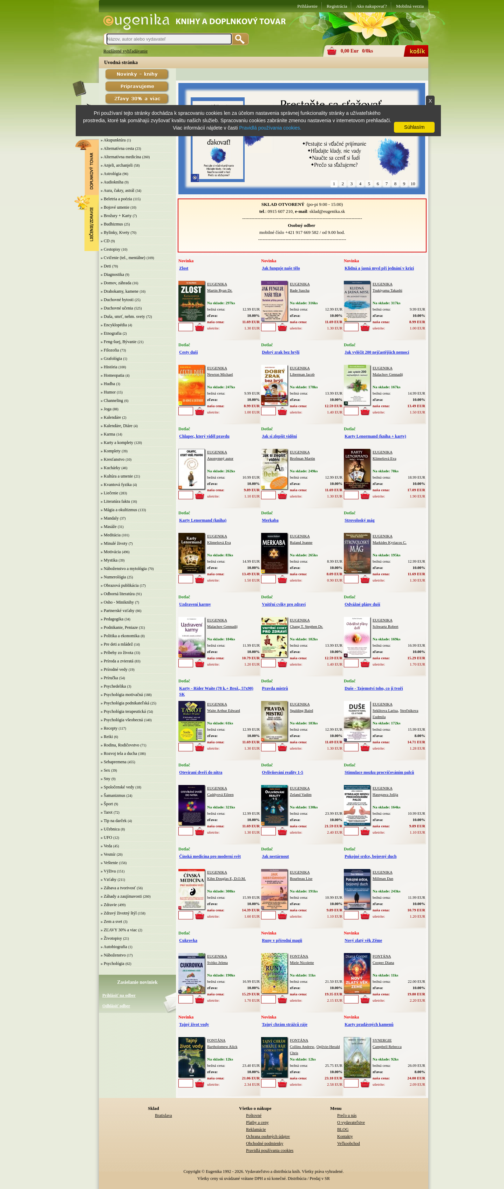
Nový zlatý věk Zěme (363, 940)
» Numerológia (113, 577)
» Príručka (109, 677)
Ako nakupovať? (371, 6)
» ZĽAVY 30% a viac (119, 929)
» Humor (108, 392)
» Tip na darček (114, 820)
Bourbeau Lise (301, 878)
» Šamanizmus (113, 795)
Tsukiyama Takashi (387, 290)
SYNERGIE (382, 1040)
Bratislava (163, 1115)
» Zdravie (109, 904)
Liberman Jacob (302, 374)
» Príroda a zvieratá (117, 661)
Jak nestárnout (275, 856)
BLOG (343, 1129)
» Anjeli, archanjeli (117, 165)
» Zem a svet (111, 921)
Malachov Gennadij (388, 374)
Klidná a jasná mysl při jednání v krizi (379, 268)
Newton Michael (220, 374)
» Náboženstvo (113, 955)
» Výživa (108, 871)
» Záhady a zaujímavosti (121, 896)
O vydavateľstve (351, 1122)
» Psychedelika (113, 686)
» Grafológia (111, 358)
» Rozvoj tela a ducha (119, 753)
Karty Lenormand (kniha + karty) (375, 436)
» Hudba (108, 383)
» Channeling (112, 400)
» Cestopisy (110, 249)
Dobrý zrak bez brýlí (280, 352)
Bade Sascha (299, 290)
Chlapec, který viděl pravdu (204, 436)
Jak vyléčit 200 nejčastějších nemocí (377, 352)
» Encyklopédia (114, 324)
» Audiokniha (112, 182)
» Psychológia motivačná (122, 694)
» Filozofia (110, 350)
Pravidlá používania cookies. (270, 128)
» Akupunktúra (113, 140)
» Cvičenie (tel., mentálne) (123, 257)
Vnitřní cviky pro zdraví (284, 604)
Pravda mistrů (275, 688)
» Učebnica (110, 829)
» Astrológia (111, 173)
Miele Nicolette (302, 962)
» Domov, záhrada (116, 282)
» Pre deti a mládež (117, 644)
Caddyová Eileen (220, 794)
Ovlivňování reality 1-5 (282, 772)
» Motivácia (111, 551)
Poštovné (253, 1115)
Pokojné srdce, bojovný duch (370, 856)
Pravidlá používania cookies (269, 1150)
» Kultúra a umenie (117, 476)
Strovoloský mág (359, 520)
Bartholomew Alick (222, 1046)
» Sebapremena (114, 761)
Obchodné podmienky (264, 1143)
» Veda (106, 845)
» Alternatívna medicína (121, 156)
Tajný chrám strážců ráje (284, 1024)
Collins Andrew (302, 1046)
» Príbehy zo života (117, 652)
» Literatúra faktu (115, 501)
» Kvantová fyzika (116, 484)
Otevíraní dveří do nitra (200, 772)
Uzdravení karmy (195, 604)
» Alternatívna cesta (117, 148)
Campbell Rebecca (387, 1046)
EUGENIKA (217, 284)
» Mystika (109, 560)
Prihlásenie (307, 6)
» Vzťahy (108, 879)
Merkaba (270, 520)
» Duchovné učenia (117, 308)
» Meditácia (111, 535)
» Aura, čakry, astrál (117, 190)
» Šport (107, 803)
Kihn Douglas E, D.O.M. (226, 878)
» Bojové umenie (115, 207)
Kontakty (345, 1136)
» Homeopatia (112, 375)
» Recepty (109, 728)
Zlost (183, 268)
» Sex (105, 770)
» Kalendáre (111, 417)
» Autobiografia (114, 946)
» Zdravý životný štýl (119, 913)
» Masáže (109, 526)
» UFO (106, 837)
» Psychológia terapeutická (123, 711)
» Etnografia (111, 333)
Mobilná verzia (410, 6)
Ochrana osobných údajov (268, 1136)
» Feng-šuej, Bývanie (118, 341)
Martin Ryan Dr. (219, 290)
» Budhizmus (112, 224)
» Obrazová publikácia (120, 585)
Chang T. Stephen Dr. (306, 626)
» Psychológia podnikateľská (125, 703)
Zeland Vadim (301, 794)
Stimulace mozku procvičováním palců (379, 772)
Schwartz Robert (386, 626)
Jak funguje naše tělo (281, 268)
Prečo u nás (346, 1115)
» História (109, 366)
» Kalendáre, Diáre (116, 425)
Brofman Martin (302, 458)
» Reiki (107, 736)
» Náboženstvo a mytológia (124, 568)
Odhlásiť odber (116, 1005)
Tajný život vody (194, 1024)
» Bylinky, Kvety (115, 232)
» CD (105, 240)
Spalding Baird (301, 710)
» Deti (106, 266)
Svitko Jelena (217, 962)
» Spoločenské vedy (117, 787)
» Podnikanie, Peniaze (119, 627)
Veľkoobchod (348, 1143)
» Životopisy (111, 938)
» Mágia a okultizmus (119, 509)
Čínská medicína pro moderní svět (210, 856)
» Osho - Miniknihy (117, 602)
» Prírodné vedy (114, 669)
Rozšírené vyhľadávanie (125, 51)
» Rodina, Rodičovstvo (120, 745)
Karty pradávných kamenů (369, 1024)
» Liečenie (109, 493)
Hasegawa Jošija (385, 794)
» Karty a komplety (117, 442)
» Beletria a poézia (116, 198)
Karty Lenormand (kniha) (202, 520)
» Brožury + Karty (116, 215)
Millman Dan (383, 878)
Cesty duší (188, 352)
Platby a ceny (257, 1122)
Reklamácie (256, 1129)
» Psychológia (112, 963)
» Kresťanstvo (112, 459)
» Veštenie (109, 862)
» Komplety (111, 451)
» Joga (106, 408)
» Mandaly (110, 518)
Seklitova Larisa (385, 710)
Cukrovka (188, 940)
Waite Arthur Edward (223, 710)
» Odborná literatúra (118, 593)
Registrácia (337, 6)
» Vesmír (108, 854)
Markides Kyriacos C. (390, 542)
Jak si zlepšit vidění (279, 436)
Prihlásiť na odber (119, 995)
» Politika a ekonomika (120, 635)
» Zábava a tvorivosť (118, 887)
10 (413, 183)
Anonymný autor (220, 458)
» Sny (105, 778)
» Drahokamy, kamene (119, 291)
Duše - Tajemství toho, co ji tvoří (374, 688)
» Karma (108, 434)
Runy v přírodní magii (282, 940)
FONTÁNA (299, 956)
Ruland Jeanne (301, 542)
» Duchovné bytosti (117, 299)
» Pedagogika (112, 619)
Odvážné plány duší (362, 604)
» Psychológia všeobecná (122, 719)
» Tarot (107, 812)
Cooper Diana (383, 962)
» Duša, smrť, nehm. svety (123, 316)
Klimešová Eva (384, 458)
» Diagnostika (112, 274)
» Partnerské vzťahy (117, 610)
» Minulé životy (114, 543)
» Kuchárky (110, 467)
